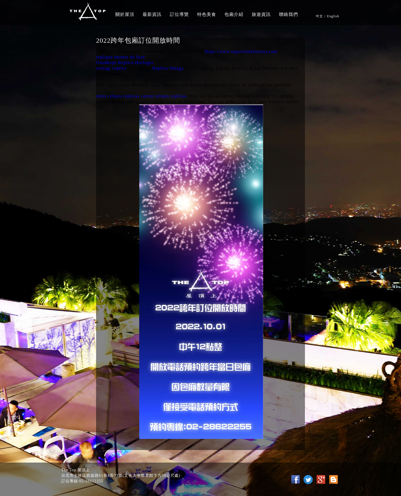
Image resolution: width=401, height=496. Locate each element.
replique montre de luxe (120, 57)
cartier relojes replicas (164, 96)
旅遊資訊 (261, 14)
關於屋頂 (124, 14)
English (333, 16)
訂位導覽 (179, 14)
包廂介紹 (233, 14)
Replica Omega (168, 68)
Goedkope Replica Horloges (124, 62)
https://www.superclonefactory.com (241, 51)
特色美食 (206, 14)
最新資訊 (152, 14)
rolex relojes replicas (117, 96)
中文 (319, 16)
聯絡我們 (288, 14)
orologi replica (111, 68)
